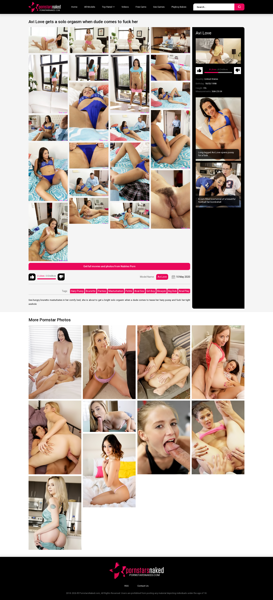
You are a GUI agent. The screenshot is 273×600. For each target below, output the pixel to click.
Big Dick (172, 291)
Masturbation (115, 291)
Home (74, 7)
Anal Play (184, 291)
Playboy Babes (178, 7)
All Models (89, 7)
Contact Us (143, 586)
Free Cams (141, 7)
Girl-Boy (150, 291)
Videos (125, 7)
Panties (102, 291)
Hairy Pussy (77, 291)
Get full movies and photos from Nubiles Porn (109, 266)
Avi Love (162, 276)
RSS (126, 586)
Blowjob (161, 291)
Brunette (91, 291)
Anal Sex (139, 291)
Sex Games (159, 7)
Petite (129, 291)
